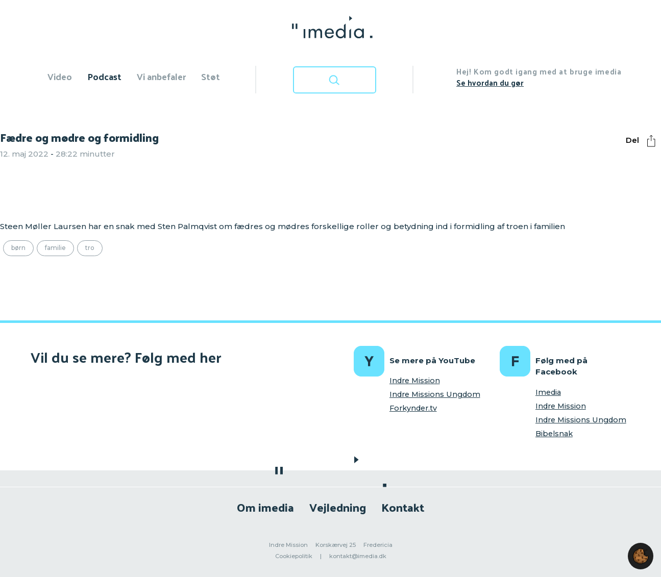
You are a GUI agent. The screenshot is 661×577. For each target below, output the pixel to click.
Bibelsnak (554, 433)
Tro (89, 248)
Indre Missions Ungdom (434, 394)
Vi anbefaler (161, 76)
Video (59, 76)
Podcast (104, 76)
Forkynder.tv (413, 408)
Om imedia (265, 506)
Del (643, 140)
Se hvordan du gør (490, 82)
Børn (18, 248)
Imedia (548, 392)
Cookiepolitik (293, 556)
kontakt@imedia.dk (357, 556)
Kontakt (402, 506)
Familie (55, 248)
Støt (210, 76)
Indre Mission (414, 380)
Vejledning (337, 506)
